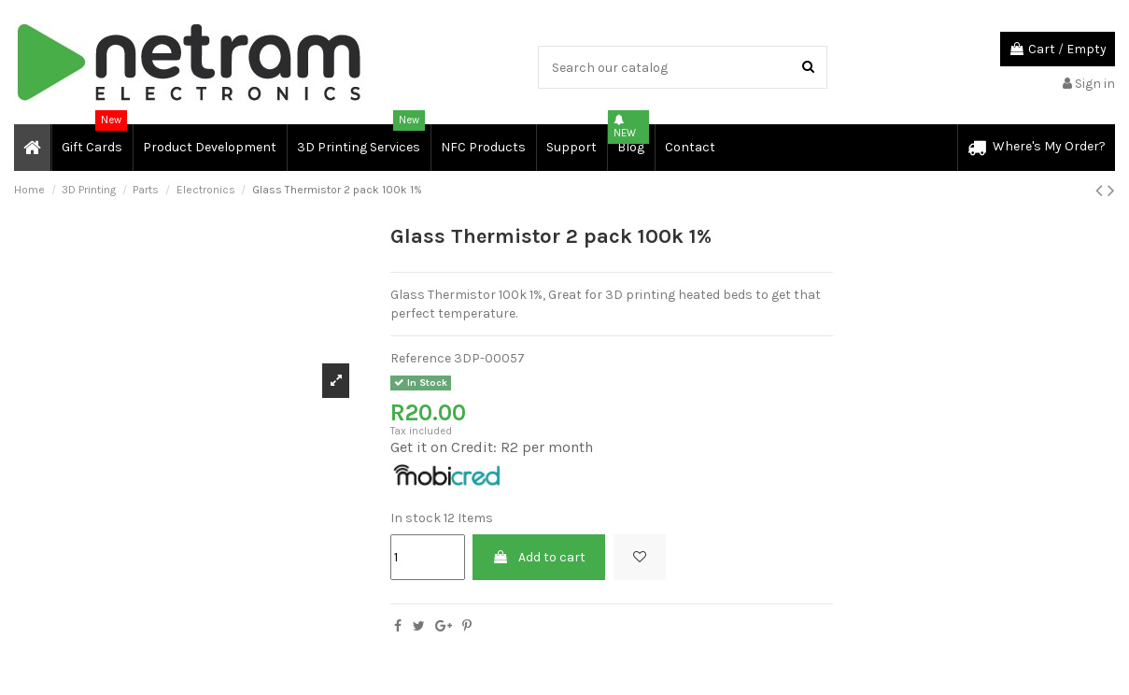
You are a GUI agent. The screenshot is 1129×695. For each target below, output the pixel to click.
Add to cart (539, 557)
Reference (420, 358)
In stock (415, 518)
